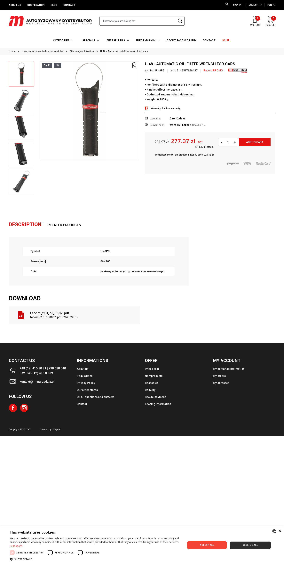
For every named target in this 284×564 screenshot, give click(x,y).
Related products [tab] (64, 225)
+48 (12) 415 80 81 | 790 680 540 (43, 368)
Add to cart (254, 142)
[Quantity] (228, 142)
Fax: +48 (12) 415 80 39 (36, 373)
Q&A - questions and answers (95, 397)
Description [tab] (25, 224)
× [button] (279, 531)
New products (153, 375)
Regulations (84, 375)
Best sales (151, 382)
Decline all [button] (250, 545)
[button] (95, 559)
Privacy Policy (86, 382)
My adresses (221, 382)
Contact (82, 404)
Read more (16, 546)
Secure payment (155, 397)
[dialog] (142, 545)
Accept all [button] (207, 545)
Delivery (150, 389)
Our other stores (87, 389)
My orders (219, 375)
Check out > (198, 125)
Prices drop (152, 368)
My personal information (229, 368)
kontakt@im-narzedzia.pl (37, 381)
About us (82, 368)
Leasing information (158, 404)
